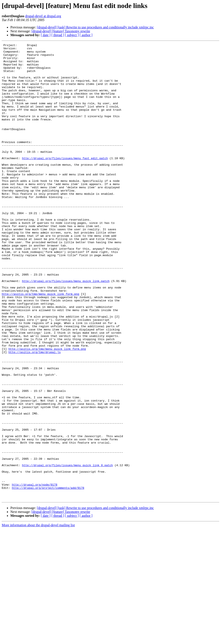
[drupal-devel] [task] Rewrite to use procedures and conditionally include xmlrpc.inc (95, 27)
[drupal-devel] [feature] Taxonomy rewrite (61, 31)
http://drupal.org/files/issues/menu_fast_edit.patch (65, 181)
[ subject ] (72, 35)
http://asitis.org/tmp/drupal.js (34, 414)
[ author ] (86, 35)
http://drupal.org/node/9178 (34, 573)
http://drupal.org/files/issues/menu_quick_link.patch (66, 329)
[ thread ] (57, 35)
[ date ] (46, 35)
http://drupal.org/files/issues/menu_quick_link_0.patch (67, 550)
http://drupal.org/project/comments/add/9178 (48, 577)
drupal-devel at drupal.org (43, 16)
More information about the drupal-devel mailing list (38, 616)
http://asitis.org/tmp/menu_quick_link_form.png (40, 344)
